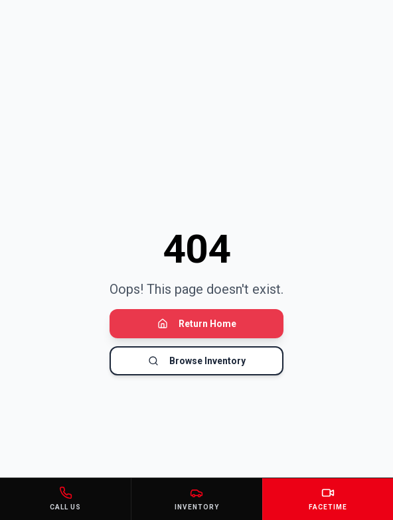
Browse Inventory (197, 361)
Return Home (196, 323)
